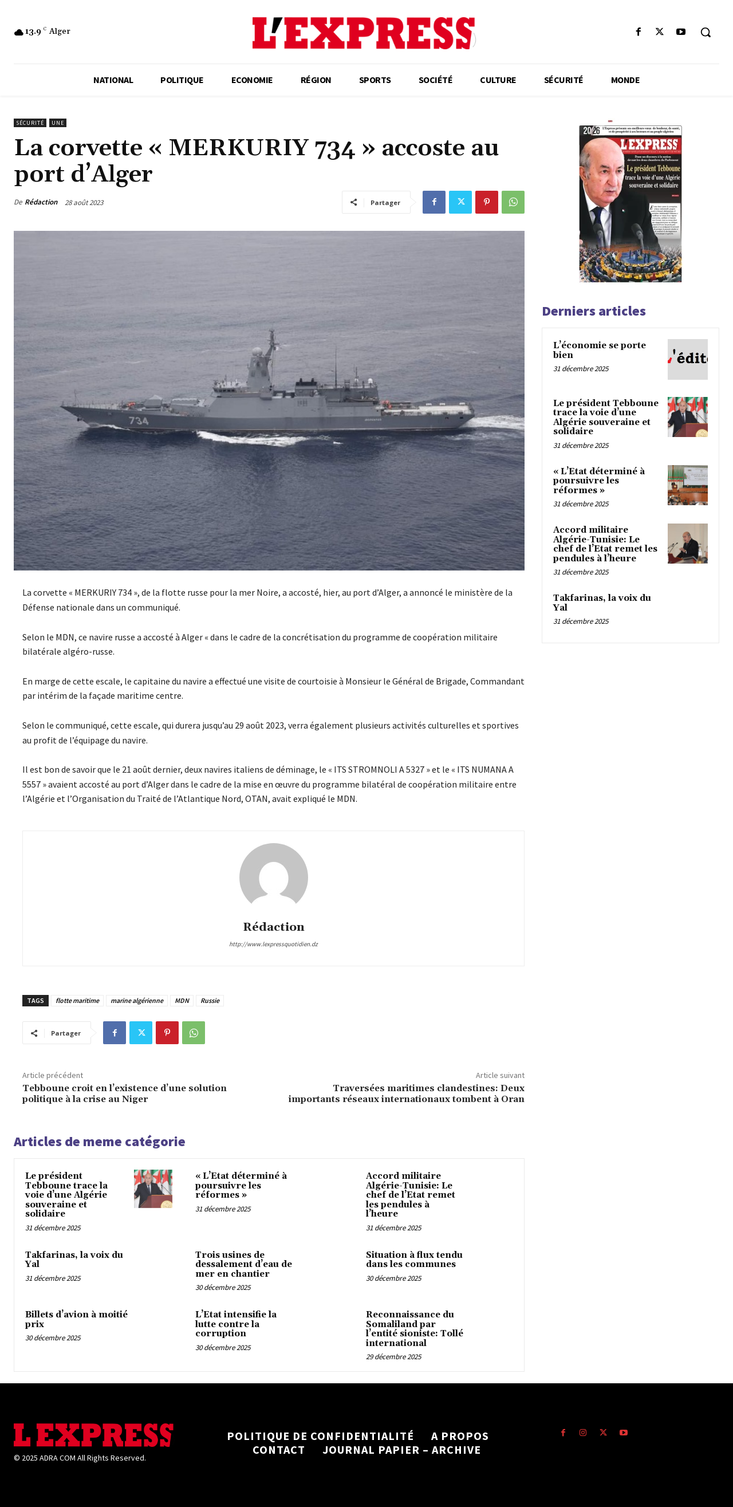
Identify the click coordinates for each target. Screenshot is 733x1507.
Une (57, 123)
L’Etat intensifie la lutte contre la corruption (236, 1324)
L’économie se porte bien (599, 350)
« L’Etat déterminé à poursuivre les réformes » (241, 1186)
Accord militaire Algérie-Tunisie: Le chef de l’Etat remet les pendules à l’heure (410, 1195)
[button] (705, 32)
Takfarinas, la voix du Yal (74, 1260)
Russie (209, 1000)
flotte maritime (77, 1000)
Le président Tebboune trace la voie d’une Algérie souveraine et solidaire (66, 1195)
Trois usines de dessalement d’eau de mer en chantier (243, 1265)
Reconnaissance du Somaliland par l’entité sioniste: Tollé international (414, 1329)
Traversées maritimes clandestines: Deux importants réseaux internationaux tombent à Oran (407, 1094)
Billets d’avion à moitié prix (76, 1319)
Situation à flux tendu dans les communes (414, 1260)
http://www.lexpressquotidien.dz (273, 944)
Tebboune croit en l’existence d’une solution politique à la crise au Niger (124, 1094)
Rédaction (41, 202)
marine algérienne (137, 1000)
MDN (182, 1000)
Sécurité (30, 123)
